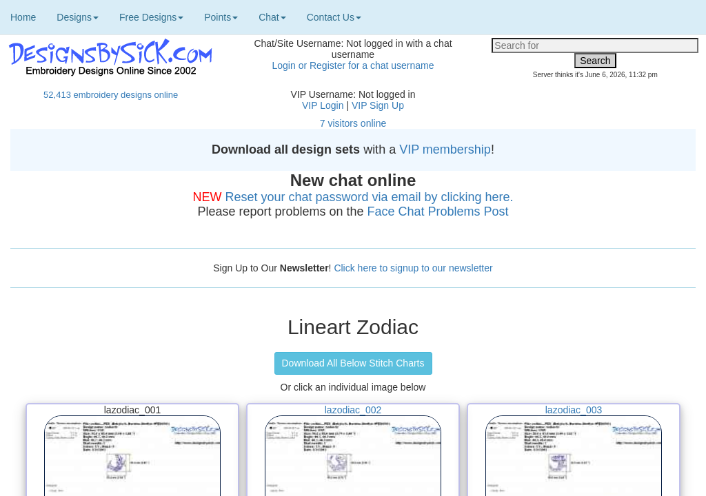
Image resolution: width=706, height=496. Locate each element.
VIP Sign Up (378, 105)
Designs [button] (78, 17)
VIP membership (445, 149)
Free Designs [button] (151, 17)
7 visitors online (353, 123)
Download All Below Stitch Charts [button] (353, 363)
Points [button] (221, 17)
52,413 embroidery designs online (110, 95)
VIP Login (322, 105)
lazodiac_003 (574, 409)
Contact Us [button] (334, 17)
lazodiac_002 (353, 409)
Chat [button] (272, 17)
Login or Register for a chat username (353, 65)
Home (23, 17)
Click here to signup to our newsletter (413, 267)
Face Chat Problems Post (438, 211)
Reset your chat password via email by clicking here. (369, 197)
